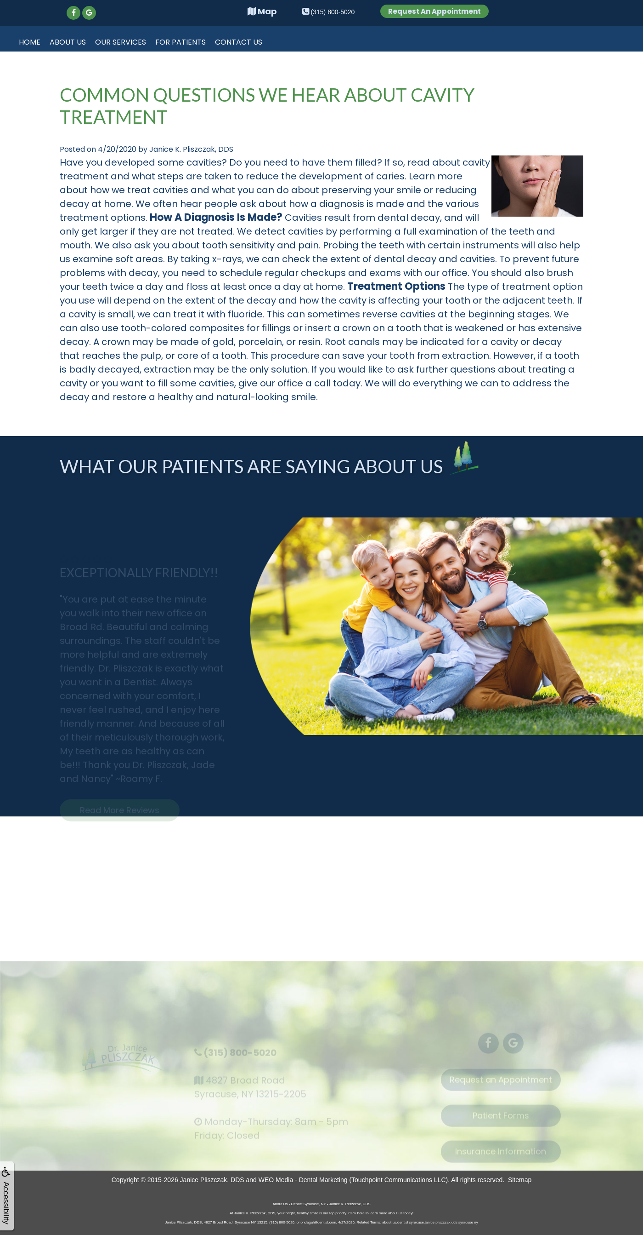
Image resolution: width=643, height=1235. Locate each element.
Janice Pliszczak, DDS (212, 1179)
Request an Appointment (501, 1084)
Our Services (120, 42)
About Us (68, 42)
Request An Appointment (434, 11)
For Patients (180, 42)
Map (262, 11)
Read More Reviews (119, 815)
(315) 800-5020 (239, 1057)
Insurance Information (500, 1156)
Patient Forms (501, 1120)
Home (29, 42)
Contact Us (238, 42)
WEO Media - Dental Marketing (303, 1179)
